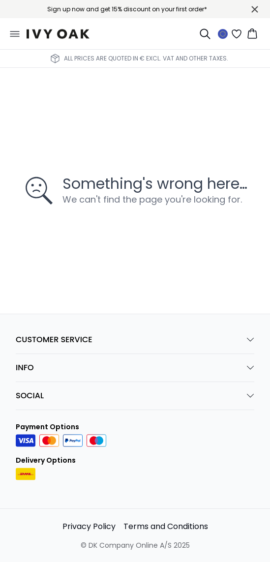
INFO (135, 367)
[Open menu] (15, 34)
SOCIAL (135, 395)
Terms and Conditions (165, 526)
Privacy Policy (89, 526)
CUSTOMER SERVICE (135, 339)
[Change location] (223, 34)
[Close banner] (254, 9)
